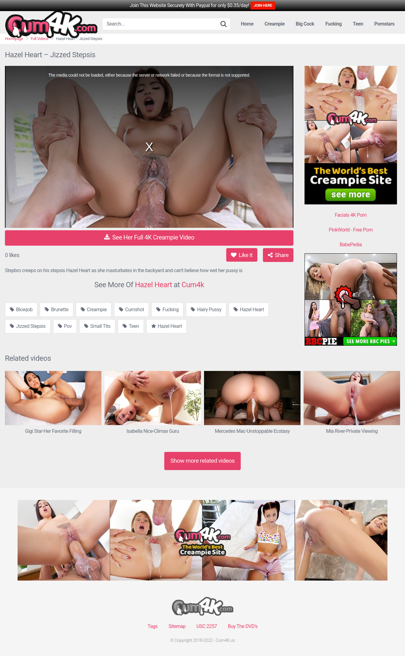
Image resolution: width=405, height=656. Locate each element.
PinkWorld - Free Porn (351, 230)
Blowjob (21, 309)
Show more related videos (202, 460)
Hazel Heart (153, 284)
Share (278, 255)
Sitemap (177, 626)
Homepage (14, 38)
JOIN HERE (263, 5)
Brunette (56, 309)
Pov (65, 326)
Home (247, 24)
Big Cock (305, 24)
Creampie (274, 24)
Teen (358, 24)
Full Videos (39, 38)
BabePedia (351, 245)
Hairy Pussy (206, 309)
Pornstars (384, 24)
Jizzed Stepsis (28, 326)
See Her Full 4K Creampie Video (149, 237)
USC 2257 (207, 626)
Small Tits (97, 326)
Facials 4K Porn (350, 215)
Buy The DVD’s (242, 626)
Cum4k (193, 284)
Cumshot (131, 309)
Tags (153, 626)
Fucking (333, 24)
